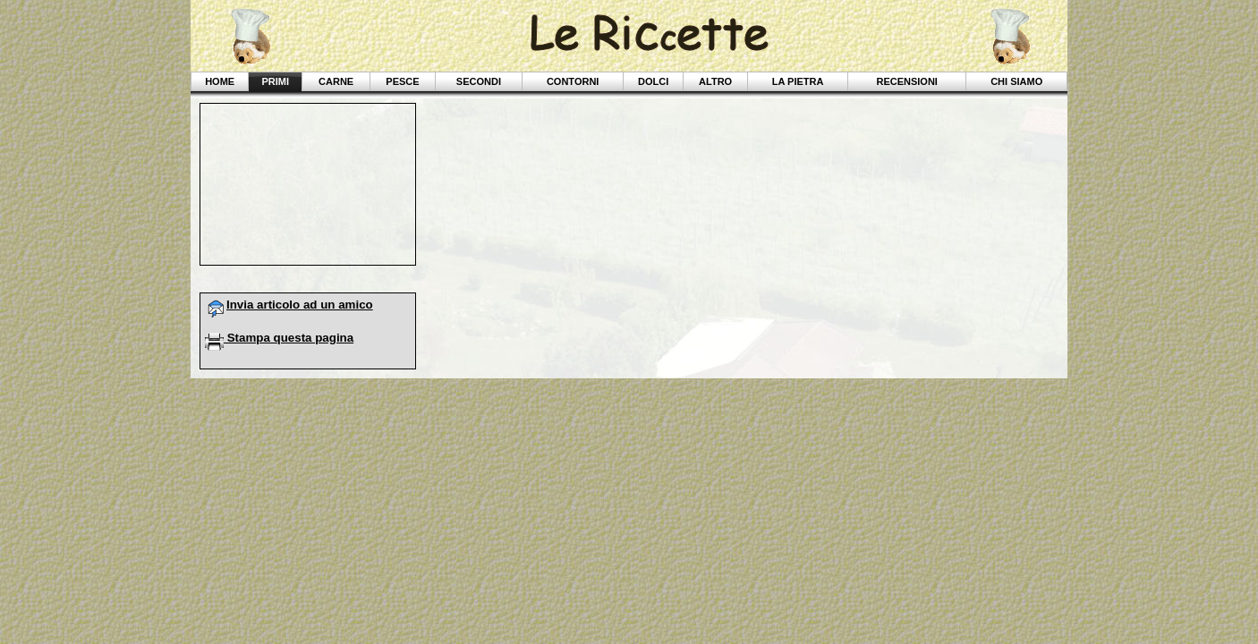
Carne (336, 81)
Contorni (573, 81)
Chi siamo (1016, 81)
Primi (275, 81)
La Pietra (798, 81)
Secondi (478, 81)
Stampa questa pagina (279, 337)
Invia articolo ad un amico (289, 304)
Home (219, 81)
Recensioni (906, 81)
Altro (715, 81)
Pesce (402, 81)
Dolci (653, 81)
